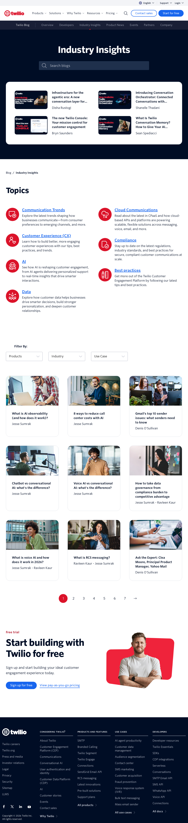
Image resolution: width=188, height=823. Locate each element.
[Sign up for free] (21, 685)
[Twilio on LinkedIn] (22, 807)
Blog (8, 172)
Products (39, 13)
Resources (95, 13)
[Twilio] (14, 13)
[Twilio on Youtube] (30, 806)
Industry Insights (89, 25)
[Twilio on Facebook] (5, 806)
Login (179, 3)
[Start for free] (171, 13)
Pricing (112, 13)
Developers (66, 25)
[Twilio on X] (13, 807)
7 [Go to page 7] (125, 598)
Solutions (56, 13)
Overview (47, 25)
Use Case (109, 356)
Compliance (125, 240)
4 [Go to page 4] (94, 598)
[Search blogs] (98, 65)
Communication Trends (43, 210)
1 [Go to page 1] (63, 598)
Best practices (128, 270)
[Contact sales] (144, 13)
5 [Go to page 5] (104, 598)
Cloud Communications (136, 210)
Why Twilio (75, 13)
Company (166, 25)
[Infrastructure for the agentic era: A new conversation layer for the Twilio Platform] (52, 100)
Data (26, 292)
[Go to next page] (135, 598)
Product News (115, 25)
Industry (67, 356)
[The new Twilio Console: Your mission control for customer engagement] (52, 126)
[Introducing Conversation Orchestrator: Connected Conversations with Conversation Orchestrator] (135, 100)
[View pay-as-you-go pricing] (60, 685)
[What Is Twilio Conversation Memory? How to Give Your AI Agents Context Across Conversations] (135, 126)
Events (134, 25)
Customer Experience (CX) (46, 236)
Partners (149, 25)
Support (166, 3)
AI (24, 261)
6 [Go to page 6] (115, 598)
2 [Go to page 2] (74, 598)
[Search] (125, 13)
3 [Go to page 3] (84, 598)
